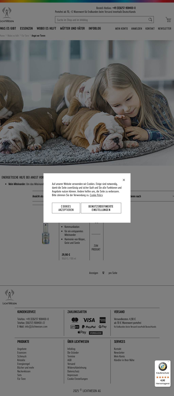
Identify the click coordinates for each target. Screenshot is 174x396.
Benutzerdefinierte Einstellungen (101, 207)
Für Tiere (25, 35)
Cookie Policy (96, 195)
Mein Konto (121, 28)
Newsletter (164, 28)
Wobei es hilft (13, 35)
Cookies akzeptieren (66, 207)
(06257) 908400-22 (35, 322)
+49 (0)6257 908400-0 (37, 319)
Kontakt (150, 28)
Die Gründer (73, 352)
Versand (108, 11)
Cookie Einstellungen (77, 378)
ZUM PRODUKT (96, 247)
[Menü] (169, 362)
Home (2, 35)
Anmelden (136, 28)
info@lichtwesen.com (36, 326)
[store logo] (17, 14)
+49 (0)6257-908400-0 (124, 8)
